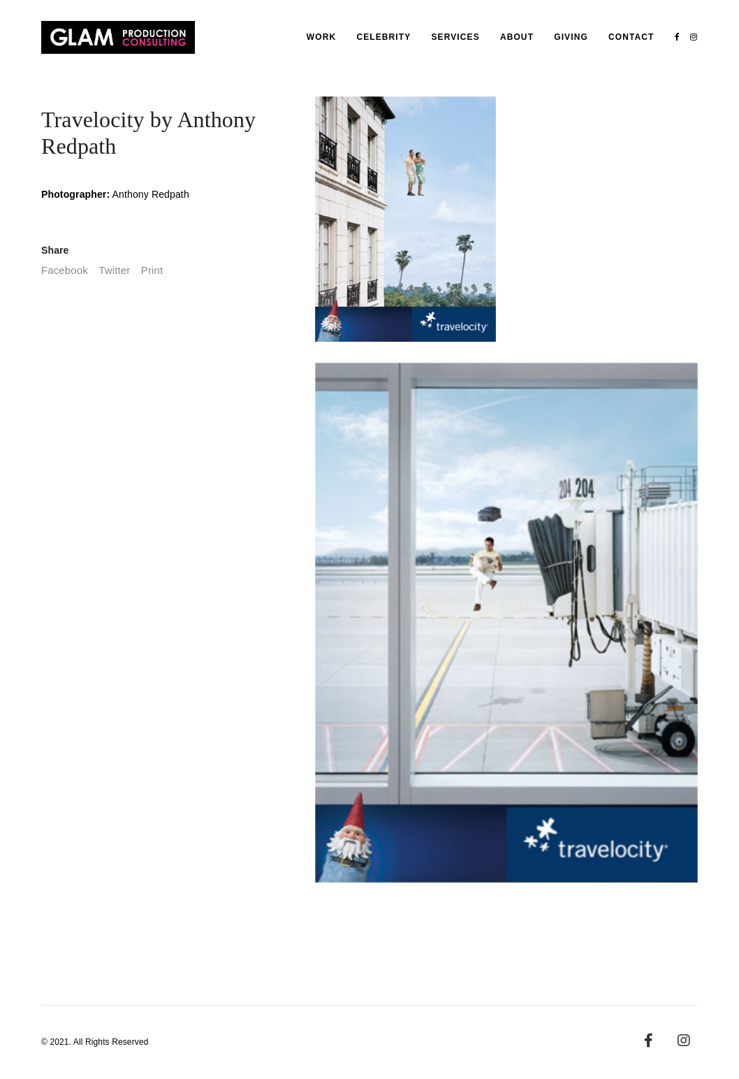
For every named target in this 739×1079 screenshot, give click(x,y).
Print (152, 270)
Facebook (64, 270)
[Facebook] (649, 1041)
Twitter (114, 270)
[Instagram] (684, 1041)
